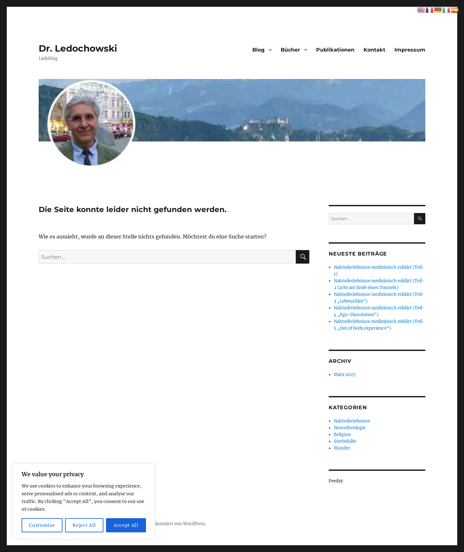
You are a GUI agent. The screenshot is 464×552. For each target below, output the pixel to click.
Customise (42, 525)
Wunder (342, 448)
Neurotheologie (350, 428)
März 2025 (345, 374)
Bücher (290, 50)
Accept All (126, 525)
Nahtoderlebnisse (352, 421)
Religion (342, 434)
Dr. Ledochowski (78, 48)
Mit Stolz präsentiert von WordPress (168, 524)
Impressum (409, 50)
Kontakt (374, 50)
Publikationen (335, 50)
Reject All (84, 525)
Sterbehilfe (345, 441)
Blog (258, 50)
